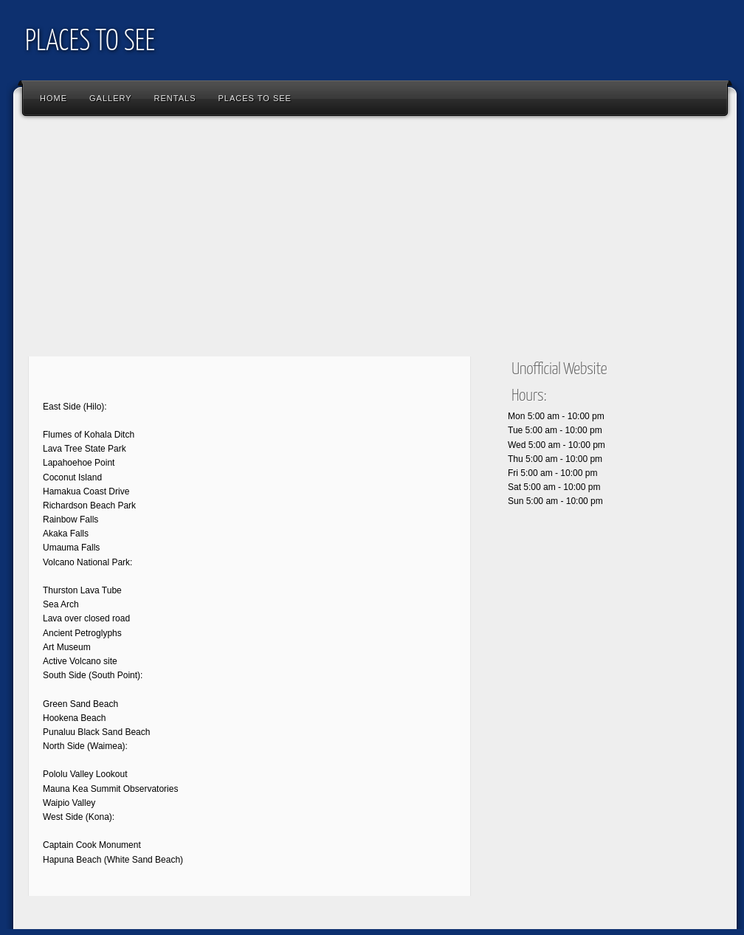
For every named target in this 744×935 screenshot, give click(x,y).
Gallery (110, 98)
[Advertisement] (256, 240)
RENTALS (175, 98)
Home (53, 98)
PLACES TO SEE (90, 42)
